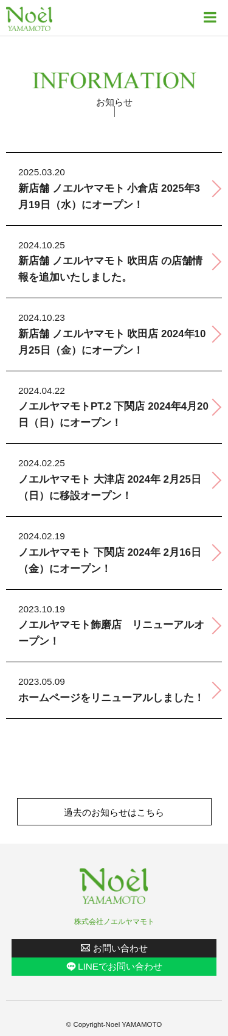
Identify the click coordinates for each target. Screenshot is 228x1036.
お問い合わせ (120, 948)
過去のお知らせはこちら (114, 812)
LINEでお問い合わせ (120, 966)
